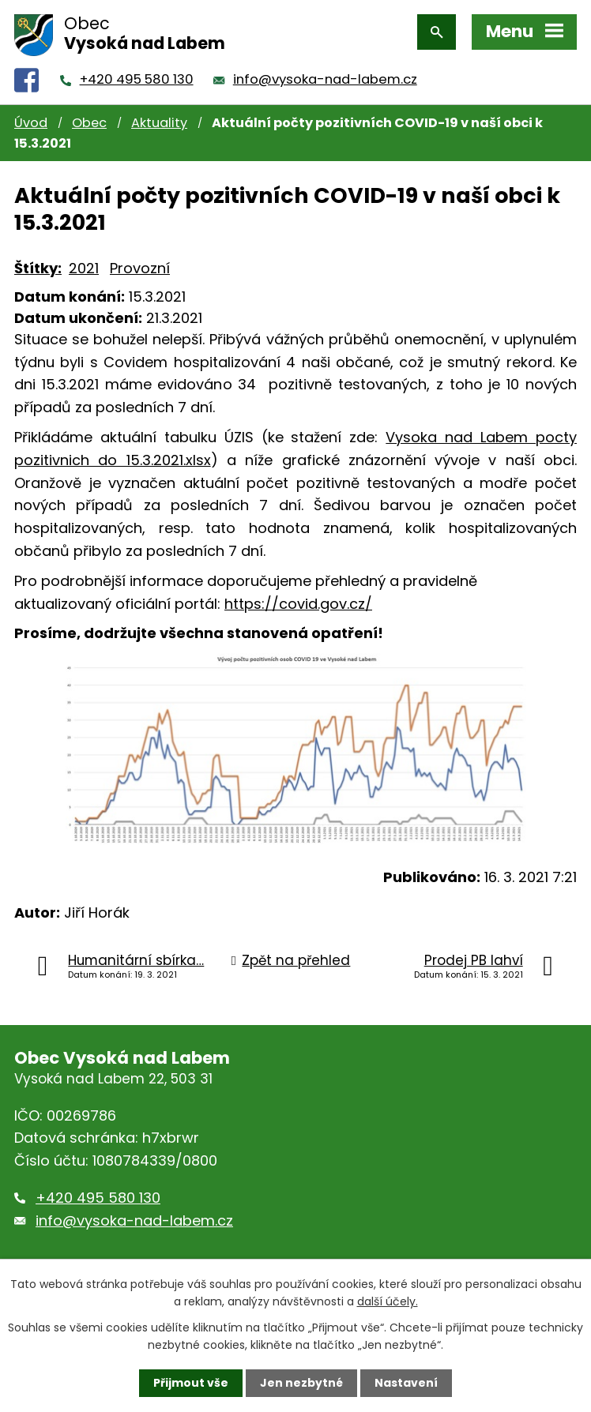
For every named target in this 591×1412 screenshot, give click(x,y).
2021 (84, 268)
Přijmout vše (190, 1383)
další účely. (387, 1301)
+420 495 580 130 (137, 79)
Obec (89, 123)
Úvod (30, 123)
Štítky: (38, 268)
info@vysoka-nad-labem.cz (325, 79)
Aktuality (159, 123)
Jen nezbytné (301, 1383)
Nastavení (406, 1383)
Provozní (140, 268)
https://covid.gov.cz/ (298, 604)
